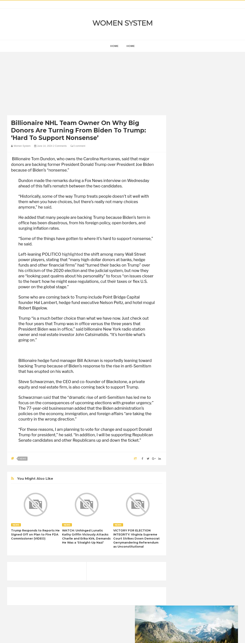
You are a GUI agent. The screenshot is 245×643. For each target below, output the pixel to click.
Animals (197, 495)
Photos (205, 529)
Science (182, 536)
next (179, 258)
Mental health (221, 522)
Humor (208, 515)
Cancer (181, 502)
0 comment (77, 146)
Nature (181, 529)
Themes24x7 (134, 636)
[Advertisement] (86, 84)
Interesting (202, 522)
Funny (220, 509)
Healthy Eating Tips (188, 515)
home (114, 46)
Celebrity (196, 502)
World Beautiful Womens (191, 543)
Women (209, 536)
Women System (122, 23)
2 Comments (60, 146)
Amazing (182, 495)
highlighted (72, 254)
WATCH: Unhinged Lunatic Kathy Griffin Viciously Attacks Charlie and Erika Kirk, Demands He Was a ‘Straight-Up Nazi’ (86, 536)
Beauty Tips (213, 495)
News (22, 458)
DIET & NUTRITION (189, 509)
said (47, 207)
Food (208, 509)
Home (131, 46)
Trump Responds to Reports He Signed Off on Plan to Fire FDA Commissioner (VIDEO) (35, 534)
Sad (216, 529)
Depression (212, 502)
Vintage (195, 536)
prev (176, 258)
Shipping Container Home (195, 456)
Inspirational (184, 522)
